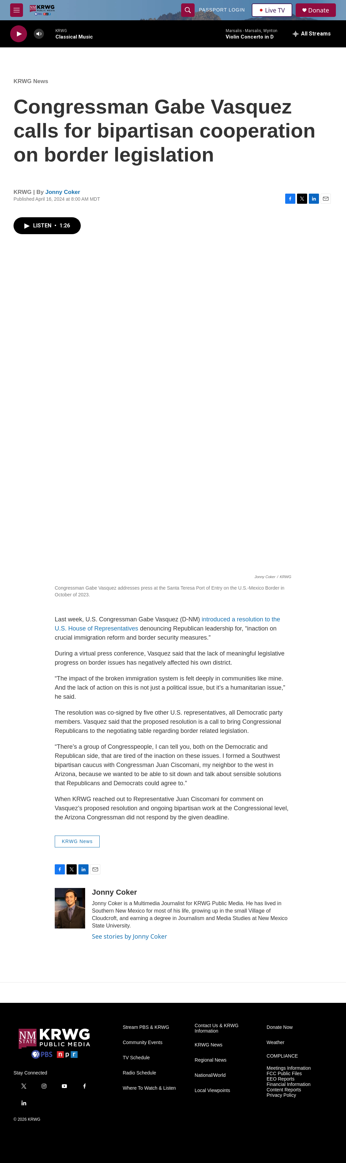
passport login (222, 10)
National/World (210, 1075)
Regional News (210, 1060)
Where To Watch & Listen (149, 1088)
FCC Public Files (284, 1073)
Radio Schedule (139, 1072)
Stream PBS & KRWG (146, 1027)
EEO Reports (280, 1079)
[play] (18, 34)
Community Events (142, 1042)
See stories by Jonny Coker (129, 936)
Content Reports (284, 1089)
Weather (276, 1042)
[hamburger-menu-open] (16, 10)
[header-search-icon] (188, 10)
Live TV (272, 10)
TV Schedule (136, 1057)
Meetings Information (289, 1068)
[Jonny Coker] (70, 908)
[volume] (39, 34)
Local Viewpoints (212, 1090)
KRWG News (31, 81)
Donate (318, 10)
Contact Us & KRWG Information (217, 1028)
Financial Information (289, 1084)
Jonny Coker (62, 192)
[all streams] (312, 33)
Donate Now (280, 1027)
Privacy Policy (281, 1095)
